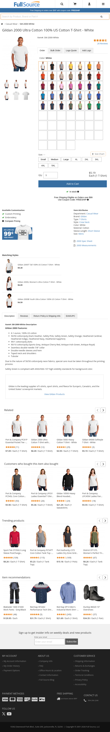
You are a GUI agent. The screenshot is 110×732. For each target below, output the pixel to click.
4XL (43, 165)
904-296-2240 (93, 700)
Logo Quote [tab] (71, 50)
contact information (48, 675)
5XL (53, 165)
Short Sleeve (94, 231)
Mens (81, 233)
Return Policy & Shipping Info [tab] (47, 316)
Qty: (40, 175)
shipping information (85, 661)
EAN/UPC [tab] (70, 316)
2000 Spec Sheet (84, 241)
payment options (12, 670)
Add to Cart (72, 183)
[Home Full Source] (2, 24)
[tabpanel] (72, 130)
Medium (54, 159)
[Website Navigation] (103, 4)
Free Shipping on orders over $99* (55, 10)
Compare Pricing (11, 221)
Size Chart (98, 154)
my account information (15, 661)
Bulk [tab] (55, 50)
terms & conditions (84, 675)
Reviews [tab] (24, 316)
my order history (12, 665)
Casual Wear (11, 24)
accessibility (80, 684)
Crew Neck (84, 222)
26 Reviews (102, 43)
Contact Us (91, 695)
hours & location (50, 670)
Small (43, 159)
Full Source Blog (46, 679)
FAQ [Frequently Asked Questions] (41, 665)
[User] (89, 4)
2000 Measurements (86, 245)
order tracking (82, 670)
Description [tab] (9, 316)
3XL (97, 159)
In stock (72, 192)
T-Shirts (83, 219)
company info (45, 661)
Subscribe (71, 641)
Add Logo (86, 50)
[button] (97, 410)
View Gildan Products (54, 394)
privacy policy (81, 679)
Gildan (83, 216)
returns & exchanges (85, 665)
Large (66, 159)
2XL (87, 159)
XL (76, 159)
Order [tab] (42, 50)
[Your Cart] (75, 4)
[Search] (101, 16)
